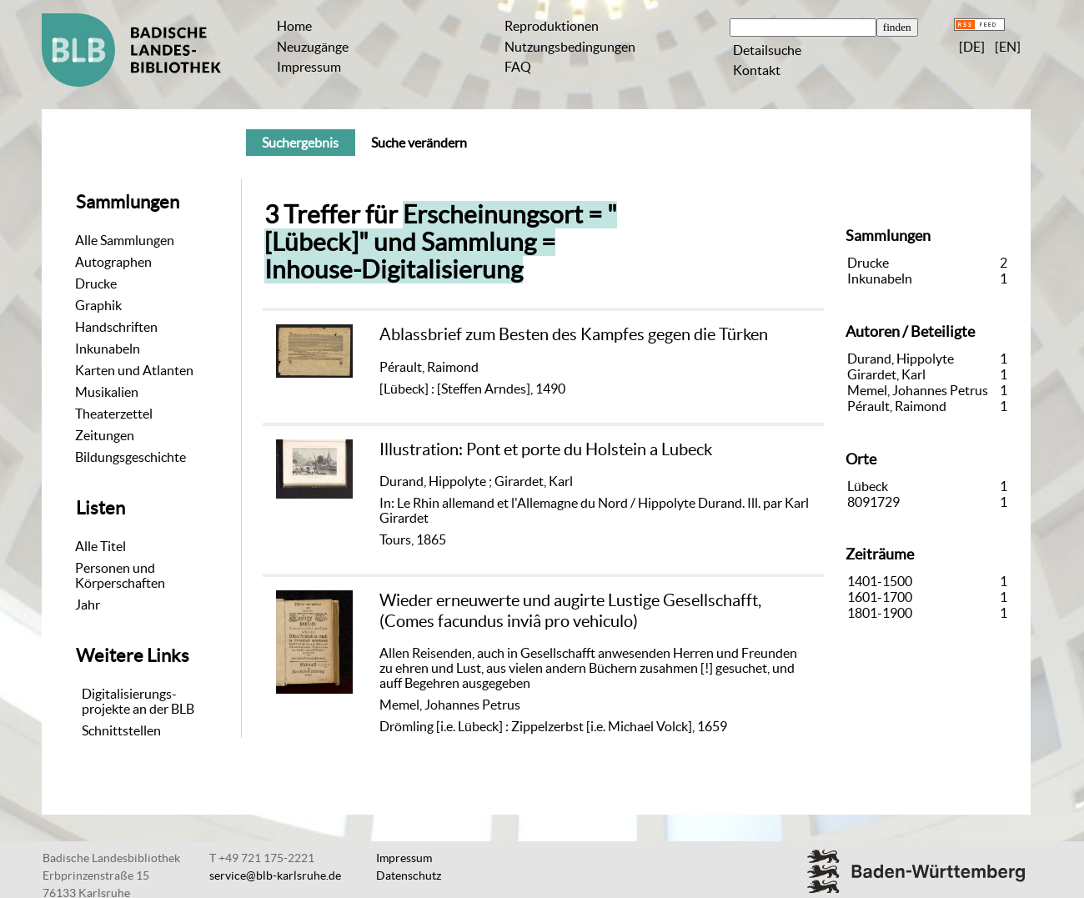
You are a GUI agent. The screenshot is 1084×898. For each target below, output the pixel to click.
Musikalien (106, 391)
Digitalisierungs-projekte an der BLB (138, 701)
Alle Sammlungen (124, 240)
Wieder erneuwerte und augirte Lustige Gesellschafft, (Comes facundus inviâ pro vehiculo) (570, 610)
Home (294, 25)
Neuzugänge (313, 46)
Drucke (96, 283)
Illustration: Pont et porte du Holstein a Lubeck (545, 449)
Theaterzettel (114, 413)
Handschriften (116, 326)
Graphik (98, 305)
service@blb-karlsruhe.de (275, 875)
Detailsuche (767, 50)
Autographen (113, 261)
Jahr (87, 604)
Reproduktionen (551, 25)
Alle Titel (100, 546)
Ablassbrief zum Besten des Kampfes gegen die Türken (573, 334)
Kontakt (756, 70)
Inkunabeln (107, 348)
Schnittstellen (121, 730)
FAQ (517, 66)
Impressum (309, 66)
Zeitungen (104, 435)
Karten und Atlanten (134, 370)
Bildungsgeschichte (130, 456)
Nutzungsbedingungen (569, 46)
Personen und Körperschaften (120, 575)
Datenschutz (408, 875)
